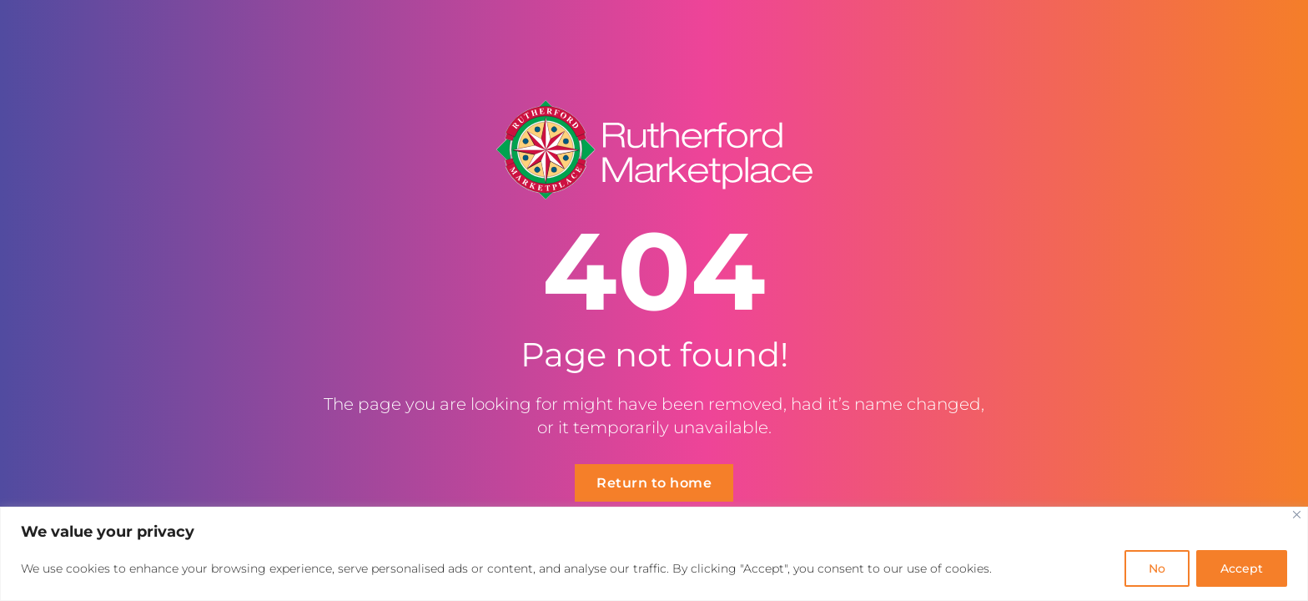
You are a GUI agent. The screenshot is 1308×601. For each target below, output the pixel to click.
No (1157, 568)
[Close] (1296, 514)
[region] (654, 554)
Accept (1241, 568)
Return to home (654, 483)
